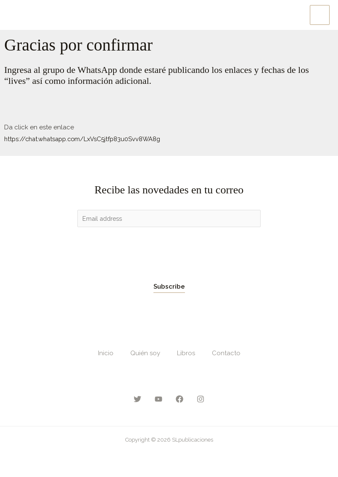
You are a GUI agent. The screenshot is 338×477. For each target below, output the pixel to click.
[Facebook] (179, 399)
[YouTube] (158, 399)
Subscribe (169, 287)
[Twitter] (137, 399)
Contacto (226, 353)
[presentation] (141, 252)
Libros (186, 353)
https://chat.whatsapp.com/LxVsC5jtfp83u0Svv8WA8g (85, 138)
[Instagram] (200, 399)
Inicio (106, 353)
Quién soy (145, 353)
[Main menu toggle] (320, 15)
